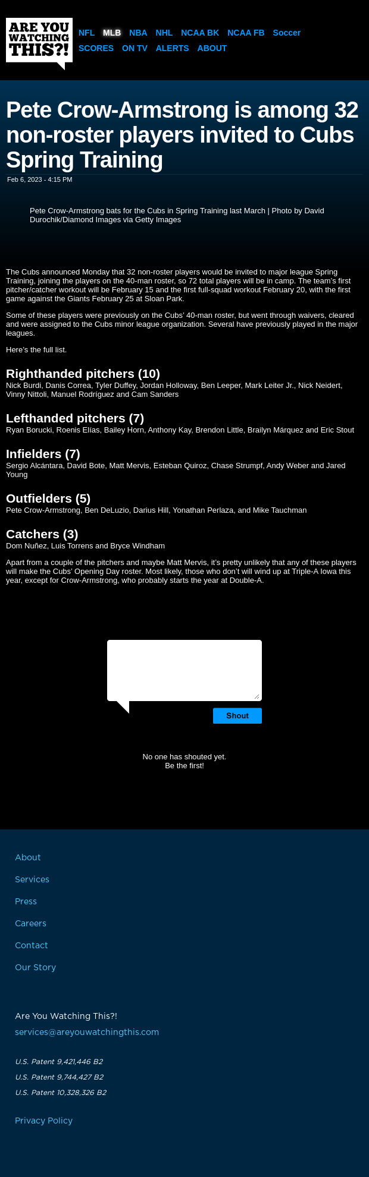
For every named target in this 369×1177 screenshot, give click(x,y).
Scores (96, 48)
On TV (135, 48)
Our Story (35, 968)
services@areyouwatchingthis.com (87, 1032)
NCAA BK (200, 32)
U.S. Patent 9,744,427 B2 (59, 1077)
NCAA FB (245, 32)
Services (32, 880)
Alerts (172, 48)
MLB (112, 32)
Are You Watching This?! (39, 44)
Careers (30, 924)
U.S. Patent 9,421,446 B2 (58, 1061)
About (212, 48)
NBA (138, 32)
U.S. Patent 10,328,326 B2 (60, 1092)
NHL (164, 32)
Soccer (287, 32)
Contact (31, 946)
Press (26, 902)
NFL (87, 32)
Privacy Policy (44, 1121)
